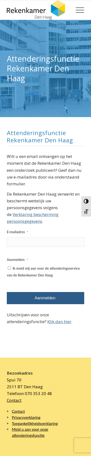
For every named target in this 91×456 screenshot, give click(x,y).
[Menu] (77, 10)
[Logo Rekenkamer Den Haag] (38, 10)
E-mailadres (17, 232)
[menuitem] (77, 10)
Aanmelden (17, 259)
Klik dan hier (59, 321)
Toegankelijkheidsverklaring (35, 423)
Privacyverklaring (26, 417)
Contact (14, 400)
